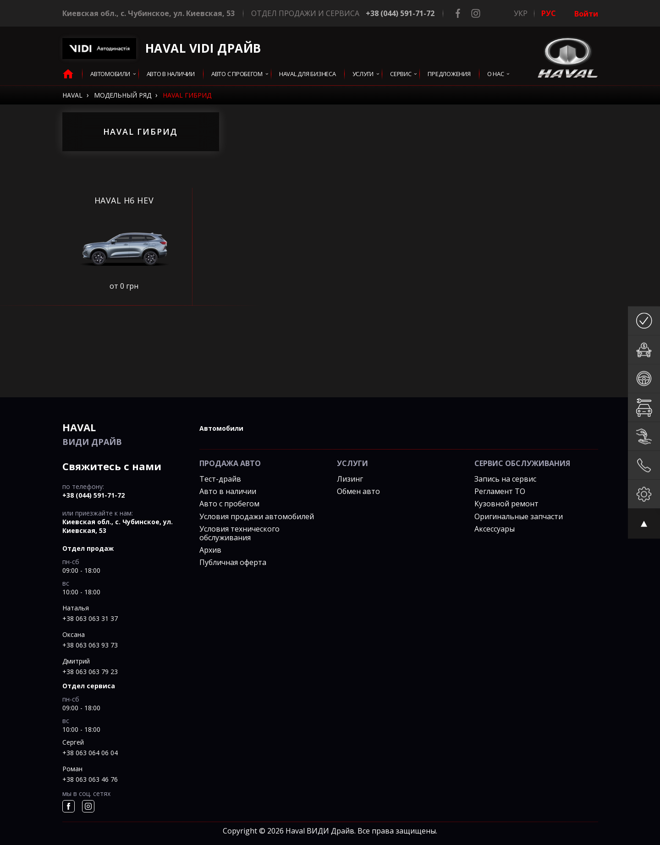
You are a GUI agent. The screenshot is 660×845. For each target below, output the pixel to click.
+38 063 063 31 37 (90, 618)
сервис (400, 74)
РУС (548, 13)
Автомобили (110, 74)
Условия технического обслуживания (239, 533)
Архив (210, 550)
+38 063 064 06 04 (90, 752)
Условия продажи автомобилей (256, 516)
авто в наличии (171, 74)
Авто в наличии (227, 491)
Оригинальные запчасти (518, 516)
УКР (521, 13)
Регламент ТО (499, 491)
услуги (363, 74)
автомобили (221, 428)
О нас (495, 74)
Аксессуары (494, 529)
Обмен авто (358, 491)
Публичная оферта (232, 562)
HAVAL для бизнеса (307, 74)
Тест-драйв (220, 479)
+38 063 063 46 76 (90, 779)
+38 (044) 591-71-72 (400, 13)
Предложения (449, 74)
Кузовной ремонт (506, 504)
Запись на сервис (505, 479)
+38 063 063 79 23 (90, 671)
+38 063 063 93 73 (90, 645)
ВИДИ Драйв (124, 433)
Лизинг (350, 479)
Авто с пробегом (237, 74)
